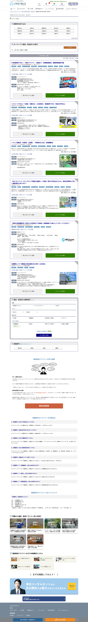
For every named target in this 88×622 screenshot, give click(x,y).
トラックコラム (51, 8)
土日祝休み (40, 107)
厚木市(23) (56, 28)
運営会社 (28, 615)
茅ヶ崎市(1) (32, 36)
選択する (16, 326)
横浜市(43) (20, 28)
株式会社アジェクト (15, 185)
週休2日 (56, 66)
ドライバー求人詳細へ (60, 95)
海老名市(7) (32, 33)
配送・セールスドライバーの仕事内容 (43, 559)
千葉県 (44, 348)
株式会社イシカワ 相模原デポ (17, 105)
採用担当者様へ (61, 8)
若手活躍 (61, 66)
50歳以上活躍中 (34, 187)
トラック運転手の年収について (20, 559)
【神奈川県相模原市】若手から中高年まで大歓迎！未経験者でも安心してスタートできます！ (40, 223)
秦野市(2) (56, 33)
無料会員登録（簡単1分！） (42, 392)
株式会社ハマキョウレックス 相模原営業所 (20, 265)
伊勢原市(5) (19, 31)
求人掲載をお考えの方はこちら (43, 598)
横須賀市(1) (44, 36)
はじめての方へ (22, 8)
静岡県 (56, 348)
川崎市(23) (32, 28)
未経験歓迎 (14, 66)
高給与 (19, 66)
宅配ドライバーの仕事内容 (20, 566)
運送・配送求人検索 (26, 11)
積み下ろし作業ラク (26, 66)
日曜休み (22, 49)
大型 (15, 49)
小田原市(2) (44, 31)
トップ (13, 8)
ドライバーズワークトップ (15, 11)
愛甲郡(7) (20, 33)
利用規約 (12, 615)
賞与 (18, 49)
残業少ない (29, 107)
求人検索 (31, 8)
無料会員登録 (44, 406)
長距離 (25, 49)
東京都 (32, 348)
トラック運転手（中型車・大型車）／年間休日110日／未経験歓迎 (32, 142)
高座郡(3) (56, 36)
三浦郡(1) (68, 36)
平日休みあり (60, 146)
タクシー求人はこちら (72, 8)
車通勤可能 (67, 66)
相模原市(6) (44, 28)
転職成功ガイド (40, 8)
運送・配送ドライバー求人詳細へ (68, 72)
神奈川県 (33, 11)
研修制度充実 (34, 66)
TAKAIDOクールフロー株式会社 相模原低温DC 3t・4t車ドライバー (25, 64)
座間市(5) (68, 28)
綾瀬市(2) (32, 31)
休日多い (48, 146)
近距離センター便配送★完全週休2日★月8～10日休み (28, 264)
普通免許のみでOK (22, 107)
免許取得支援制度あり (42, 66)
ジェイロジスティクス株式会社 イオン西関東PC (21, 144)
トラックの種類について (42, 567)
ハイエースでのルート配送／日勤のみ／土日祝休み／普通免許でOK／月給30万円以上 (38, 104)
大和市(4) (68, 31)
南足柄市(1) (44, 33)
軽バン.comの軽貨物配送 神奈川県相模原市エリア (22, 225)
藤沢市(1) (20, 36)
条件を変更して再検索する (27, 620)
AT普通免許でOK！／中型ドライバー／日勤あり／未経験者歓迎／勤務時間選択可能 (37, 63)
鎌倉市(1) (68, 33)
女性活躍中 (50, 66)
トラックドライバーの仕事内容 (65, 559)
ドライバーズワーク (14, 605)
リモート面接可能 (53, 107)
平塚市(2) (56, 31)
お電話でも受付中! (73, 4)
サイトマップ (20, 615)
